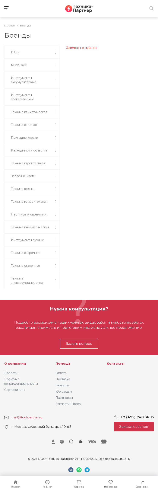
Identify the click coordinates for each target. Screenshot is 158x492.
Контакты (115, 363)
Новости (11, 373)
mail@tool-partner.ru (27, 417)
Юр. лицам (64, 391)
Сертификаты (14, 390)
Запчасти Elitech (68, 404)
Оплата (61, 373)
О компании (15, 363)
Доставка (63, 379)
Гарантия (63, 385)
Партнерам (64, 398)
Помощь (63, 363)
